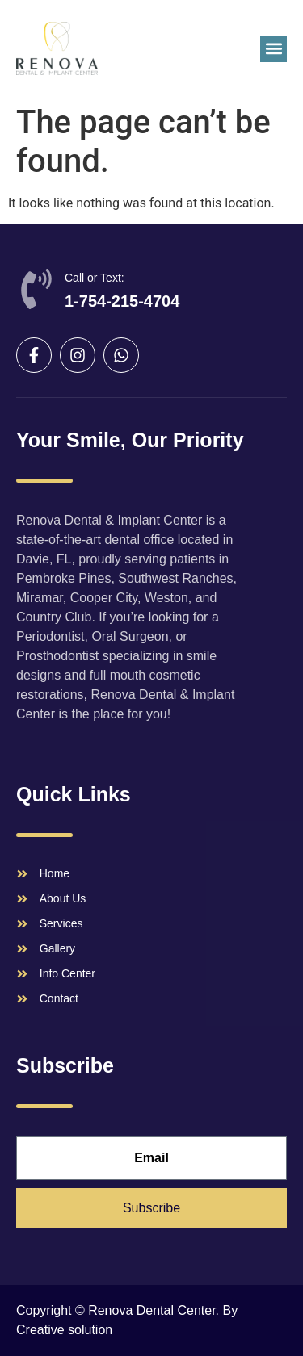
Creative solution (64, 1330)
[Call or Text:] (36, 289)
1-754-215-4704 (122, 301)
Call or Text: (94, 277)
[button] (273, 49)
